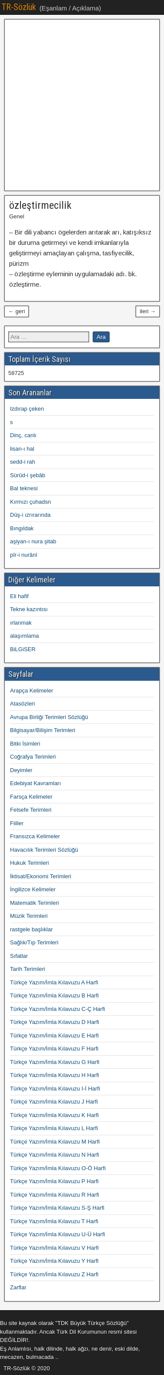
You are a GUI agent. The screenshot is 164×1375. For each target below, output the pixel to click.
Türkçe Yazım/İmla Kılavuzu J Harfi (54, 1101)
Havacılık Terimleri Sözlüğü (44, 849)
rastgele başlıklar (31, 929)
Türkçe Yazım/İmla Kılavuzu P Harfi (54, 1181)
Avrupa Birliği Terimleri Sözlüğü (49, 717)
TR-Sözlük (19, 7)
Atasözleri (22, 703)
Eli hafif (19, 596)
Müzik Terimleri (28, 916)
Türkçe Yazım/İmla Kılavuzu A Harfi (54, 982)
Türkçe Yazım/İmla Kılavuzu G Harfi (54, 1062)
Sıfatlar (19, 956)
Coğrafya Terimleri (33, 756)
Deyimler (21, 770)
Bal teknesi (24, 488)
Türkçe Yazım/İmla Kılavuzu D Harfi (54, 1022)
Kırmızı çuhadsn (30, 501)
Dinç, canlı (23, 435)
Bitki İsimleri (25, 743)
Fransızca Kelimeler (35, 836)
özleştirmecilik (40, 205)
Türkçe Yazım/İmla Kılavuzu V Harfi (54, 1248)
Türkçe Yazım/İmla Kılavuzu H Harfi (54, 1075)
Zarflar (18, 1287)
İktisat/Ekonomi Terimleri (40, 876)
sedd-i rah (22, 461)
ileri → (148, 311)
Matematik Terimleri (34, 903)
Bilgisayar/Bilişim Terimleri (42, 730)
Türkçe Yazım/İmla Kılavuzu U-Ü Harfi (57, 1234)
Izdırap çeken (27, 408)
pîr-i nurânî (23, 555)
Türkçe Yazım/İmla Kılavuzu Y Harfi (54, 1261)
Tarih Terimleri (27, 969)
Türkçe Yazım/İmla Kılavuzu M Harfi (55, 1141)
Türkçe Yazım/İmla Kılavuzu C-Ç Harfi (57, 1009)
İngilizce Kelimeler (33, 889)
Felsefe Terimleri (30, 809)
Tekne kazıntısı (29, 609)
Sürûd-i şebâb (27, 475)
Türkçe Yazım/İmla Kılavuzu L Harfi (54, 1128)
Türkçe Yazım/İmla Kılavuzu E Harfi (54, 1035)
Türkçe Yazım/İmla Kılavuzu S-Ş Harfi (57, 1207)
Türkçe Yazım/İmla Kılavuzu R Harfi (54, 1194)
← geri (16, 311)
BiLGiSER (23, 649)
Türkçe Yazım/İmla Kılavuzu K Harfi (54, 1115)
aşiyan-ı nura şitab (33, 541)
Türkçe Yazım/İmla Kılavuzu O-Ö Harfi (58, 1168)
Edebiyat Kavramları (35, 783)
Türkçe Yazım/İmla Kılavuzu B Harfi (54, 995)
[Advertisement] (82, 105)
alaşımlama (24, 635)
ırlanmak (21, 622)
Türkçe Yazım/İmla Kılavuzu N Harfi (54, 1154)
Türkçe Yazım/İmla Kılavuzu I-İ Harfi (55, 1088)
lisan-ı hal (22, 448)
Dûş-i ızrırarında (30, 515)
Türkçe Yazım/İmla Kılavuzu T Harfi (54, 1221)
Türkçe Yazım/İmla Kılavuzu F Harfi (54, 1048)
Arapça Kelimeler (31, 690)
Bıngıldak (21, 528)
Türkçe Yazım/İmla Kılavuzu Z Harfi (54, 1274)
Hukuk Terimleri (29, 863)
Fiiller (16, 823)
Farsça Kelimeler (31, 796)
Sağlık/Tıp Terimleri (34, 942)
